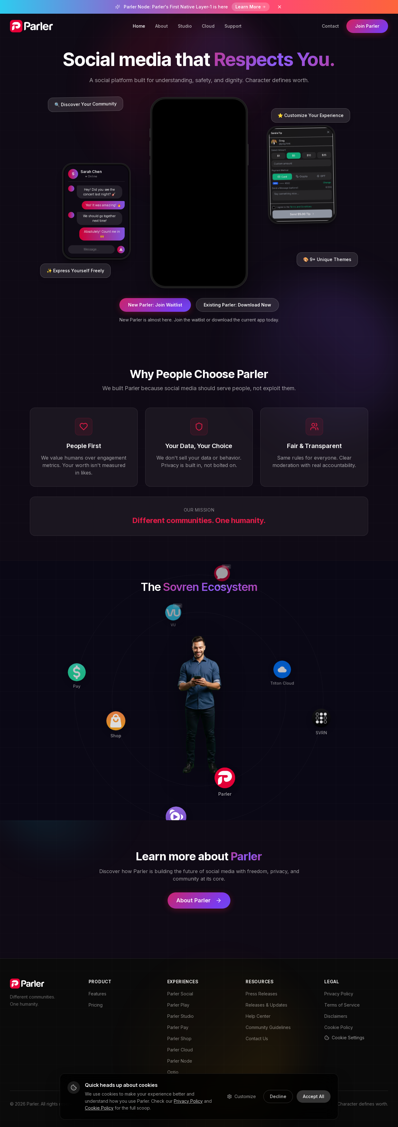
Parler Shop (179, 1038)
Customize (241, 1096)
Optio (172, 1072)
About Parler (199, 900)
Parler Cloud (180, 1049)
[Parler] (278, 735)
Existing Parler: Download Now (237, 304)
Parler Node (179, 1061)
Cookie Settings (344, 1037)
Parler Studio (180, 1016)
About (161, 26)
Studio (185, 26)
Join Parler (367, 26)
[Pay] (88, 755)
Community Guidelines (268, 1027)
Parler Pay (177, 1027)
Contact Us (257, 1038)
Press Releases (261, 993)
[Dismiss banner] (279, 7)
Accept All (313, 1096)
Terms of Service (342, 1005)
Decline (278, 1096)
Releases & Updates (266, 1005)
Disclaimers (335, 1016)
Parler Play (178, 1005)
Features (97, 993)
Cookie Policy (338, 1027)
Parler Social (180, 993)
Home (139, 26)
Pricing (96, 1005)
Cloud (208, 26)
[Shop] (163, 778)
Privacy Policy (338, 993)
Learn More (250, 6)
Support (233, 26)
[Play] (254, 810)
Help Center (258, 1016)
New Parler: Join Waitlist (155, 304)
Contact (330, 26)
